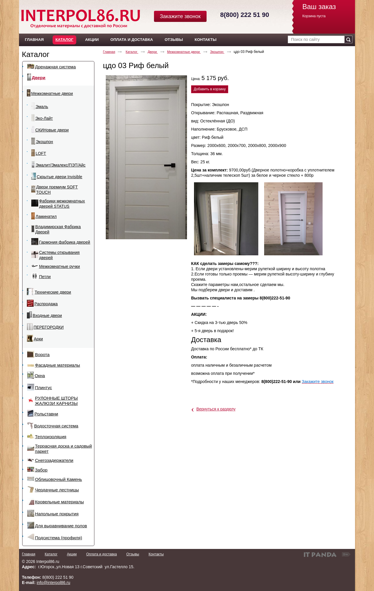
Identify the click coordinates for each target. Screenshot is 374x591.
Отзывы (132, 554)
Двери (153, 51)
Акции (72, 554)
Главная (109, 51)
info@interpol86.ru (53, 582)
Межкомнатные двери (184, 51)
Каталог (64, 39)
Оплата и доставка (101, 554)
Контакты (156, 554)
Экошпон (217, 51)
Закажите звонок (180, 16)
